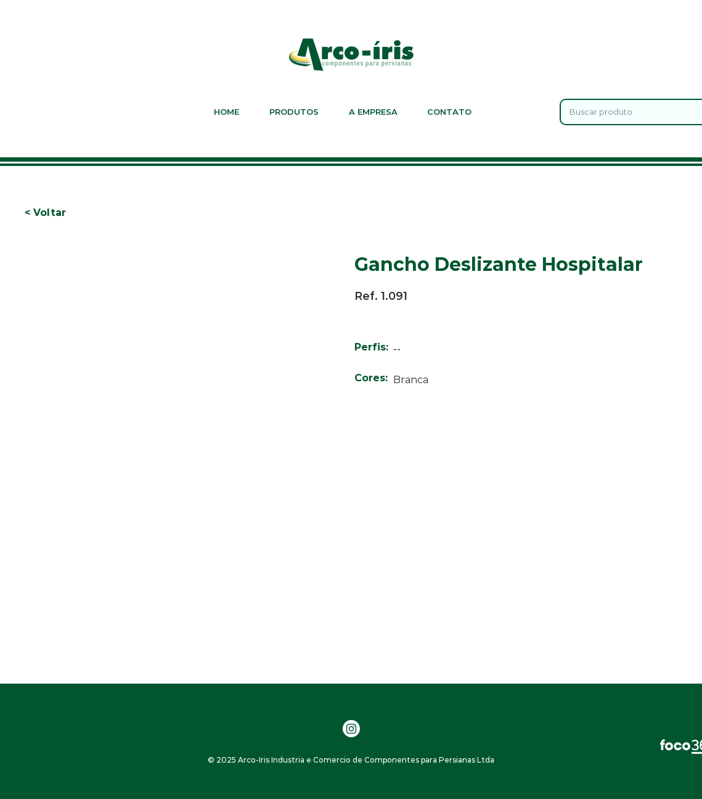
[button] (45, 213)
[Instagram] (351, 728)
